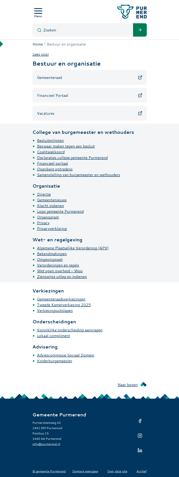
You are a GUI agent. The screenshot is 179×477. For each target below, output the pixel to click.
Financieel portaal (52, 163)
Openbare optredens (55, 169)
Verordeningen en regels (58, 265)
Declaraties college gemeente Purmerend (72, 157)
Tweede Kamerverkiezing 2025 (64, 304)
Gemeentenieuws (52, 199)
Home (37, 44)
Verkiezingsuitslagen (55, 310)
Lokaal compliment (53, 335)
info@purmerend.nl (46, 444)
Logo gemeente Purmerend (60, 211)
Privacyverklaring (52, 228)
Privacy (43, 222)
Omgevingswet (50, 259)
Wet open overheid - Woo (60, 270)
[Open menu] (38, 12)
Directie (44, 194)
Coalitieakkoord (51, 151)
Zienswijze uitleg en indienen (62, 276)
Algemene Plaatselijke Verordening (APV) (73, 248)
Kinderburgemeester (54, 360)
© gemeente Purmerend (49, 471)
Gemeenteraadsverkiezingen (61, 299)
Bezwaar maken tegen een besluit (66, 146)
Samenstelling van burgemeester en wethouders (78, 174)
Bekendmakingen (52, 253)
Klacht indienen (50, 205)
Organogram (48, 217)
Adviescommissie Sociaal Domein (65, 355)
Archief (141, 471)
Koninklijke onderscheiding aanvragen (70, 329)
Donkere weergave (85, 471)
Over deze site (117, 471)
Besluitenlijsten (50, 140)
